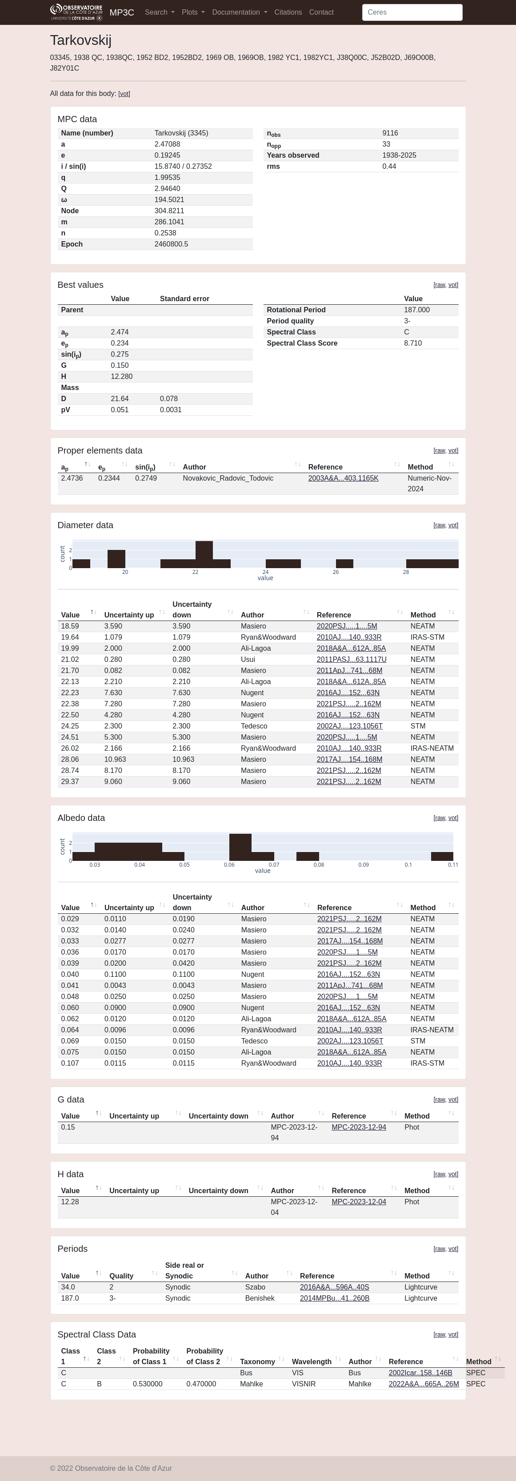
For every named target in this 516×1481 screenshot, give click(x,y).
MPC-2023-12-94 (359, 1127)
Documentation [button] (237, 12)
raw (440, 284)
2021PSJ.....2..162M (349, 704)
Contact (321, 12)
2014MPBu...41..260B (335, 1298)
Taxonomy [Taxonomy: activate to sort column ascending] (257, 1362)
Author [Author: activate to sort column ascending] (194, 467)
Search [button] (157, 12)
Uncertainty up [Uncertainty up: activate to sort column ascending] (129, 615)
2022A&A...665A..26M (424, 1384)
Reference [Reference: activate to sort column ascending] (325, 467)
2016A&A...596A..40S (334, 1287)
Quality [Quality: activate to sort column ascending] (121, 1276)
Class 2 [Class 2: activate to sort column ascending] (106, 1356)
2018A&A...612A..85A (351, 648)
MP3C (122, 12)
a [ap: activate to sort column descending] (64, 467)
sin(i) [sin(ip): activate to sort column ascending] (145, 467)
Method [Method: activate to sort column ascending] (420, 467)
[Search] (412, 12)
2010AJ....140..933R (349, 637)
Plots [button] (191, 12)
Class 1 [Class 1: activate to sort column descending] (70, 1356)
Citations (288, 12)
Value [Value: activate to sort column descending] (70, 615)
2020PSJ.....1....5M (347, 626)
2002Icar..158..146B (420, 1373)
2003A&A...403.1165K (343, 478)
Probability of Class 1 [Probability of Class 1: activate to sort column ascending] (151, 1356)
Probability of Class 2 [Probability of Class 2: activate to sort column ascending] (205, 1356)
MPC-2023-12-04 (359, 1202)
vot (124, 93)
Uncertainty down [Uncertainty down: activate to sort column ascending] (192, 610)
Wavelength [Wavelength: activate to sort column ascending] (312, 1362)
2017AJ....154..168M (350, 759)
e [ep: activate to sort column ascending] (101, 467)
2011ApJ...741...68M (350, 670)
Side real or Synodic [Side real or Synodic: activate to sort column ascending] (184, 1271)
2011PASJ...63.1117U (352, 659)
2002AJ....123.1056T (350, 726)
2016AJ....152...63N (348, 693)
